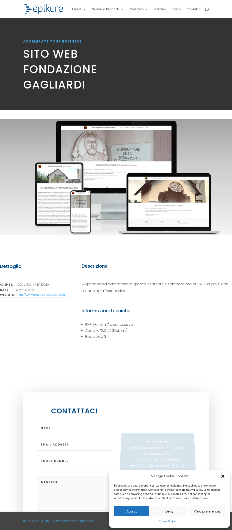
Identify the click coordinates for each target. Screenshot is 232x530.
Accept (131, 511)
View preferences (207, 511)
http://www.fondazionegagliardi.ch (41, 295)
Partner (160, 9)
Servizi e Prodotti (105, 9)
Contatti (193, 9)
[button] (223, 476)
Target (77, 9)
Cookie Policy (167, 521)
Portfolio (137, 9)
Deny (169, 511)
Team (176, 9)
